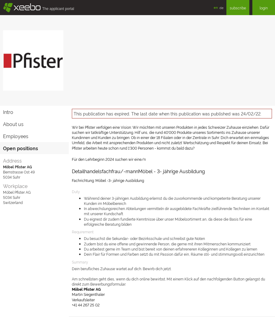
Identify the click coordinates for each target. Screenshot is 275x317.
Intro (8, 111)
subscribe (238, 7)
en (216, 7)
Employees (15, 136)
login (264, 7)
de (221, 7)
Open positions (20, 148)
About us (13, 124)
